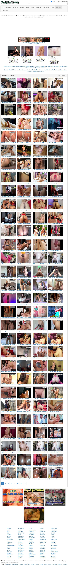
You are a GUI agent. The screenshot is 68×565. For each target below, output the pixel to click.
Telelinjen (9, 66)
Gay (58, 1)
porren (30, 553)
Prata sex (27, 66)
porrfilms (20, 547)
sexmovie (42, 534)
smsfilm (20, 530)
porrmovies (53, 543)
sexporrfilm (42, 548)
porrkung (53, 554)
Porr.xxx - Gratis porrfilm (34, 43)
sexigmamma (43, 540)
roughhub (31, 534)
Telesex (23, 66)
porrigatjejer (21, 554)
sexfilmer (53, 542)
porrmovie (53, 547)
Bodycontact (43, 67)
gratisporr (9, 528)
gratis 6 (8, 531)
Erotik (37, 69)
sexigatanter (43, 542)
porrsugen (9, 551)
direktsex (9, 534)
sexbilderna (21, 528)
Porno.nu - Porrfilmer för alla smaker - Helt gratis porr (34, 42)
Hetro (54, 1)
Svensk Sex (51, 69)
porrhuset (9, 556)
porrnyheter (43, 557)
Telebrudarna (14, 66)
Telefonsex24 (37, 66)
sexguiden (53, 540)
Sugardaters (64, 69)
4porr (19, 534)
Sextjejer (26, 67)
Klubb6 (34, 67)
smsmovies (9, 542)
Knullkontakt (33, 69)
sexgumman (54, 539)
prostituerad (21, 536)
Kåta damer (41, 71)
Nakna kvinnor (16, 69)
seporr (41, 530)
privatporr (31, 531)
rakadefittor (32, 537)
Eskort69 (11, 69)
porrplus (42, 553)
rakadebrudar (32, 530)
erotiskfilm (20, 537)
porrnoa (42, 543)
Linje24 (5, 66)
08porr (41, 528)
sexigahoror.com (7, 564)
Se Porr (53, 533)
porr (52, 550)
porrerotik (31, 551)
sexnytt (42, 533)
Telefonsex (19, 66)
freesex (8, 540)
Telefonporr (42, 66)
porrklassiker (54, 545)
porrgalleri (20, 545)
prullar (30, 528)
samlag (31, 536)
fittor (8, 533)
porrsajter (42, 545)
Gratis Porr (41, 69)
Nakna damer (30, 71)
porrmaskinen (54, 551)
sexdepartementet (11, 545)
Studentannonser (23, 69)
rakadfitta (31, 542)
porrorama (42, 556)
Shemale (64, 1)
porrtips (31, 539)
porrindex (31, 556)
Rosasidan (31, 67)
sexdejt (8, 548)
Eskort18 (38, 67)
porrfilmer (20, 551)
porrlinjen (53, 553)
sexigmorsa (43, 539)
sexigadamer (54, 531)
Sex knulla (42, 537)
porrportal (42, 550)
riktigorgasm (32, 533)
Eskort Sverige (56, 66)
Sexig (52, 534)
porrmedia (53, 548)
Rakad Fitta (46, 69)
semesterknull (21, 539)
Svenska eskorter (63, 66)
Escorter (28, 69)
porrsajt (8, 550)
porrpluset (42, 551)
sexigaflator (54, 530)
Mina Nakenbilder (49, 66)
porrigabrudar (10, 554)
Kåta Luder (6, 69)
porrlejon (9, 536)
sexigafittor (42, 531)
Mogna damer (36, 71)
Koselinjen (32, 66)
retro (19, 540)
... (14, 483)
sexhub (53, 536)
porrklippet (53, 557)
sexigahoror (54, 528)
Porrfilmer (56, 69)
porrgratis (20, 543)
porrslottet (31, 557)
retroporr (20, 542)
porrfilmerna (21, 548)
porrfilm (8, 530)
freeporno (20, 531)
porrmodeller (10, 539)
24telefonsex (21, 533)
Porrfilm (31, 543)
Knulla (60, 69)
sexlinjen (42, 536)
